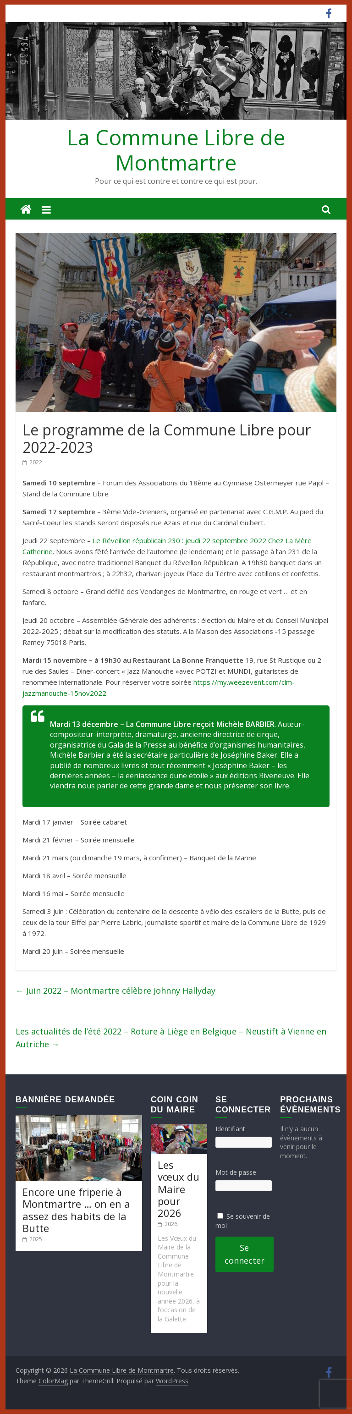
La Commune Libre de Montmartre (176, 149)
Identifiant (230, 1128)
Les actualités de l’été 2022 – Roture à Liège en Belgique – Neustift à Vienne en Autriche (171, 1038)
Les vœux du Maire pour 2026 (178, 1189)
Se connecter (244, 1254)
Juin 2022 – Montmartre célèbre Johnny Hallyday (115, 990)
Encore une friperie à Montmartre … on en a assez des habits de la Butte (76, 1210)
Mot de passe (235, 1172)
